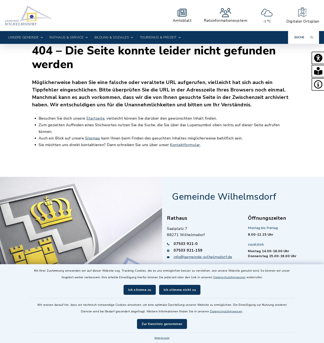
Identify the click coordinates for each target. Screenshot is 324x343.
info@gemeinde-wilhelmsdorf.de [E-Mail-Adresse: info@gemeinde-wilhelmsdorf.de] (203, 256)
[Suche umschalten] (303, 37)
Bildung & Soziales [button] (113, 37)
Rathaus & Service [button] (69, 37)
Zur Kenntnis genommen (162, 324)
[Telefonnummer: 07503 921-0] (202, 243)
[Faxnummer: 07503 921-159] (202, 250)
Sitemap (92, 138)
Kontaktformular (185, 144)
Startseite (95, 118)
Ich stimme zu (139, 290)
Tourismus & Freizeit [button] (160, 37)
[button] (318, 58)
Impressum (162, 338)
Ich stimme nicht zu (180, 290)
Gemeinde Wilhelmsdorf (224, 197)
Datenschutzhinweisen (229, 277)
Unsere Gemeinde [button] (25, 37)
